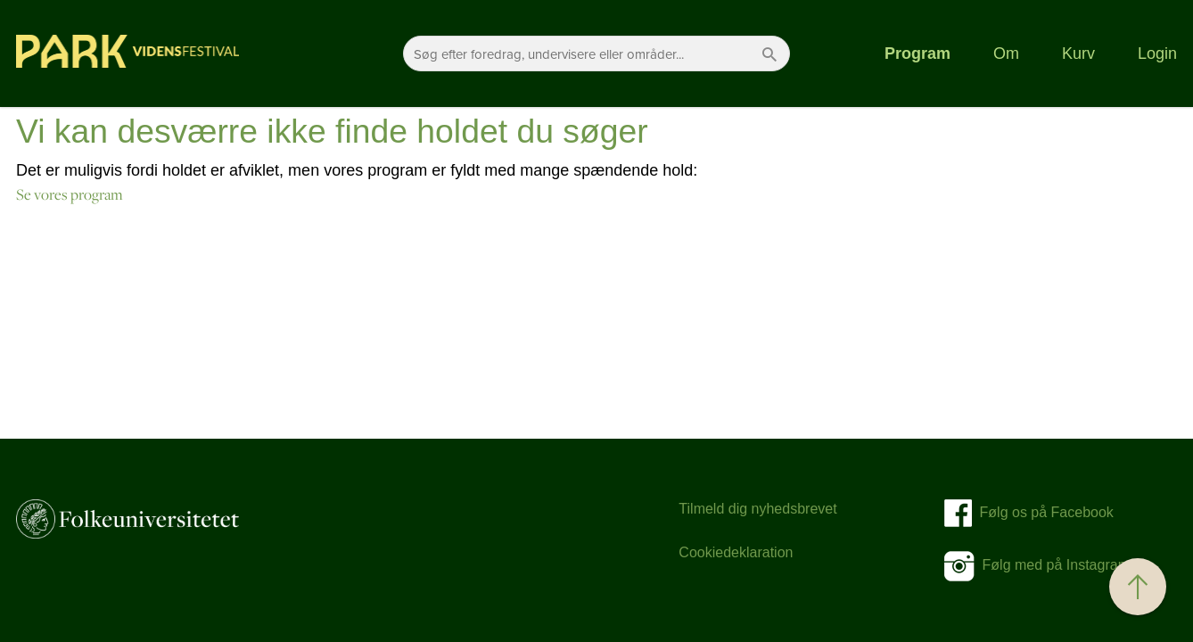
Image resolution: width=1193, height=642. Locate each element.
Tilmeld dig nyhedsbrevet (757, 508)
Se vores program (69, 194)
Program (917, 53)
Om (1006, 53)
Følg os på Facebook (1041, 512)
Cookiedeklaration (736, 552)
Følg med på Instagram (1037, 564)
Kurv (1078, 53)
